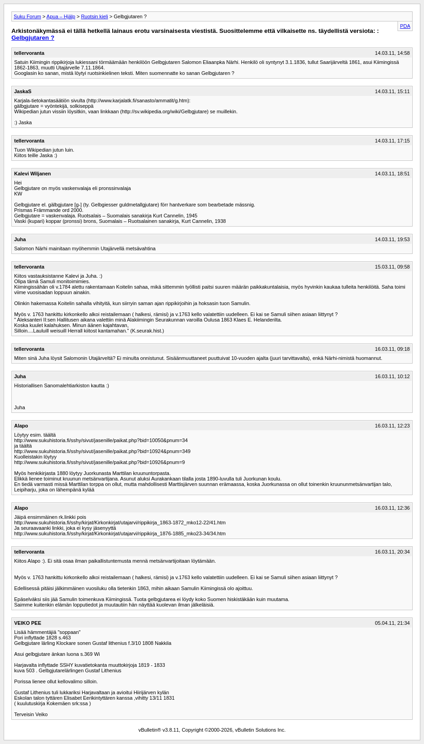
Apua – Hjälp (61, 16)
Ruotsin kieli (94, 16)
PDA (405, 26)
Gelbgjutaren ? (32, 37)
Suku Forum (27, 16)
